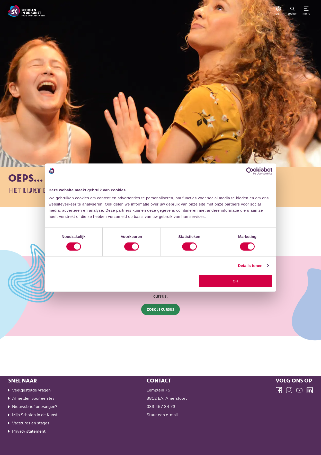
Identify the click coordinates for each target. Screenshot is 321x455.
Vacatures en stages (30, 423)
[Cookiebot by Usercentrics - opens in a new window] (249, 171)
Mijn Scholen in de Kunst (35, 415)
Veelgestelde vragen (31, 390)
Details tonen (250, 265)
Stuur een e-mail (162, 415)
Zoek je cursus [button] (160, 309)
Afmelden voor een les (33, 398)
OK (235, 281)
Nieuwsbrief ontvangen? (34, 406)
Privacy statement (29, 431)
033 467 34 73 (161, 406)
